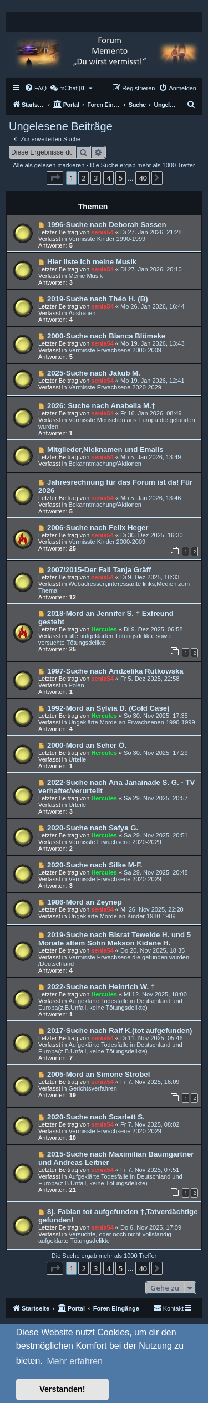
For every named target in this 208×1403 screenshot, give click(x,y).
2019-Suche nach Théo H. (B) (97, 299)
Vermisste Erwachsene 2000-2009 (114, 350)
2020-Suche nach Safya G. (92, 828)
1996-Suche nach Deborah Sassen (106, 224)
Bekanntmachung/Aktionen (104, 463)
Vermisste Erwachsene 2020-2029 (114, 387)
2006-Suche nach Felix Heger (98, 527)
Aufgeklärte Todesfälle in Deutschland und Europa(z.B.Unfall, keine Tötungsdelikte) (110, 1004)
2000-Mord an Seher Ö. (86, 745)
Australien (81, 313)
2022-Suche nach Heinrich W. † (101, 987)
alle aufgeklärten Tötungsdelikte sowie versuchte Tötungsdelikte (105, 639)
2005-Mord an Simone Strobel (98, 1074)
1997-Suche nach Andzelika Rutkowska (115, 671)
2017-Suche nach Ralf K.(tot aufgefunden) (119, 1030)
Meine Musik (85, 276)
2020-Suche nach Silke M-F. (95, 865)
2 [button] (83, 178)
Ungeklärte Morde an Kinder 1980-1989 (121, 916)
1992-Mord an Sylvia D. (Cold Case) (108, 708)
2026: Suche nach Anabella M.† (101, 406)
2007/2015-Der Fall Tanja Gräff (99, 570)
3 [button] (96, 178)
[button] (55, 177)
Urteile (77, 759)
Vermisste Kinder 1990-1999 (106, 238)
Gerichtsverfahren (92, 1088)
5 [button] (121, 178)
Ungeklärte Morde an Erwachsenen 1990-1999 (131, 722)
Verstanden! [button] (62, 1389)
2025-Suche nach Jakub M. (93, 373)
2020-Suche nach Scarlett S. (96, 1117)
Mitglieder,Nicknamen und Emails (105, 449)
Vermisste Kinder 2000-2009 (106, 541)
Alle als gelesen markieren (48, 165)
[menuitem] (35, 88)
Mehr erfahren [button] (75, 1361)
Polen (76, 685)
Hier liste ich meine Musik (91, 262)
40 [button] (142, 178)
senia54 (102, 232)
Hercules (103, 629)
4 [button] (108, 178)
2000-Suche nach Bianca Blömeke (106, 336)
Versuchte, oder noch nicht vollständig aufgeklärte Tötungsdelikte (104, 1237)
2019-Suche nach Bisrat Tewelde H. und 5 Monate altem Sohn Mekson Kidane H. (114, 939)
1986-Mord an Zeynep (84, 902)
